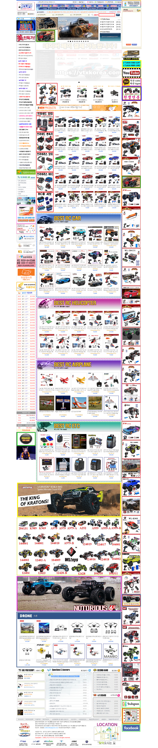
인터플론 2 (21, 191)
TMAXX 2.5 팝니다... (103, 677)
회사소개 (20, 719)
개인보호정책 (29, 719)
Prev (60, 28)
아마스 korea (22, 187)
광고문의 (73, 719)
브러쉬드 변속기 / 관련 (30, 701)
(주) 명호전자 (22, 180)
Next (95, 28)
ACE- (19, 194)
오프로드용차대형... (102, 682)
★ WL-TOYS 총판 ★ (29, 710)
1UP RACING (22, 183)
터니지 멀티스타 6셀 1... (104, 687)
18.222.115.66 (31, 423)
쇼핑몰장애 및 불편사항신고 (60, 719)
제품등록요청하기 (94, 719)
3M (19, 185)
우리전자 (20, 189)
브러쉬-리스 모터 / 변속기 (31, 683)
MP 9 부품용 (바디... (102, 680)
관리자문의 (45, 719)
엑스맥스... (100, 689)
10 (88, 41)
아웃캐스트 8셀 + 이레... (104, 675)
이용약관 (38, 719)
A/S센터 (104, 719)
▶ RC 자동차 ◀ (28, 674)
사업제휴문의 (82, 719)
